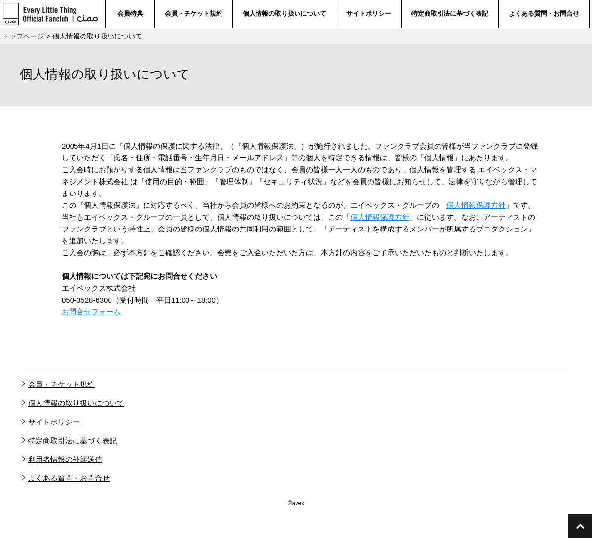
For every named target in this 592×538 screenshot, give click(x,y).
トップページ (23, 36)
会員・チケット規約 (193, 13)
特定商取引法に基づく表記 (449, 13)
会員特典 (130, 13)
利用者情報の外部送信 (65, 459)
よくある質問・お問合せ (544, 13)
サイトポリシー (368, 13)
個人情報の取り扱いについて (284, 13)
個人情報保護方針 (476, 205)
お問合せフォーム (91, 311)
